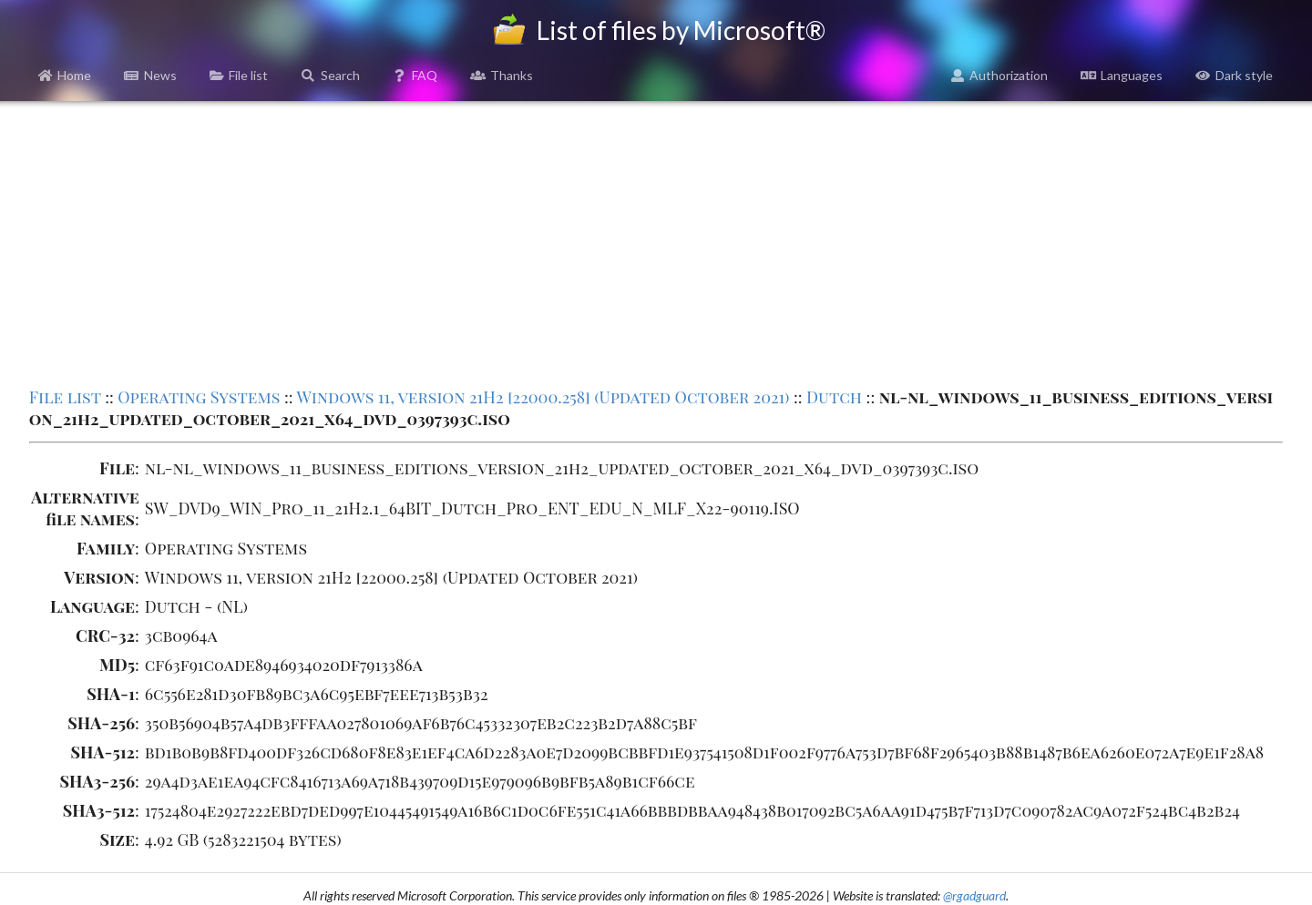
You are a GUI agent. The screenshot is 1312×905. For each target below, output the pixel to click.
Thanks (501, 75)
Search (330, 75)
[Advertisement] (656, 242)
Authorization (999, 75)
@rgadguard (974, 895)
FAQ (415, 75)
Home (65, 75)
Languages (1122, 75)
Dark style (1234, 75)
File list (239, 75)
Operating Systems (199, 397)
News (150, 75)
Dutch (834, 397)
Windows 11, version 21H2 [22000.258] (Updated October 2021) (542, 397)
